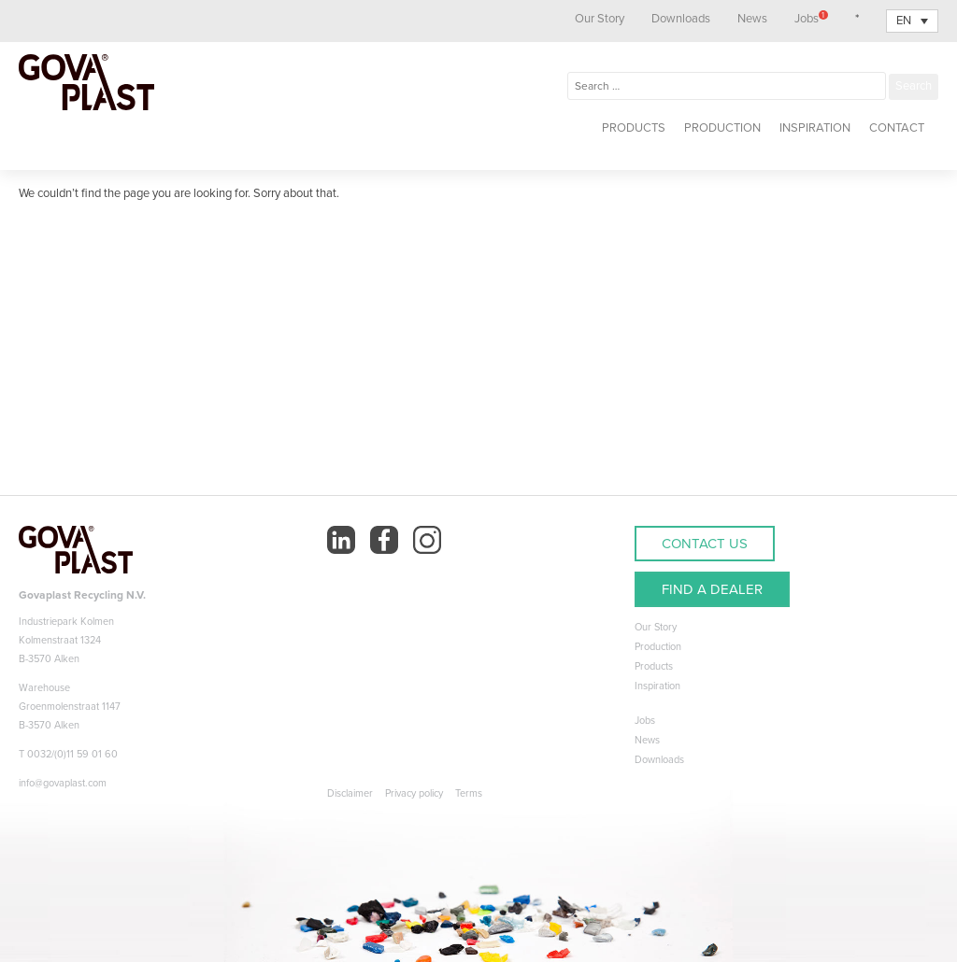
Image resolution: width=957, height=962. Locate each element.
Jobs (811, 18)
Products (633, 127)
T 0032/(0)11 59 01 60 (68, 754)
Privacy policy (414, 793)
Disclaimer (350, 793)
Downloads (680, 18)
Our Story (599, 18)
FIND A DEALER (712, 589)
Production (722, 127)
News (752, 18)
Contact (896, 127)
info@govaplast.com (63, 783)
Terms (468, 793)
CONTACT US (705, 543)
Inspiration (814, 127)
